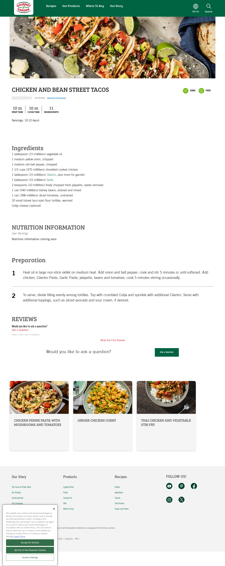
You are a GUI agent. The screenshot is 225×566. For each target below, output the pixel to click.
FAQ (64, 503)
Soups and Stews (122, 508)
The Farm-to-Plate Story (21, 486)
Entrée (117, 486)
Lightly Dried (68, 486)
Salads (117, 497)
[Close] (54, 524)
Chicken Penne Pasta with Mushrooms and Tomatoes (39, 416)
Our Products (71, 6)
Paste (65, 492)
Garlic (50, 180)
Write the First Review (56, 98)
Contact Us (67, 497)
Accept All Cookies (30, 558)
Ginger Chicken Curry (102, 416)
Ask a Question (20, 330)
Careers (15, 514)
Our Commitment (19, 508)
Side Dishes (119, 503)
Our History (16, 492)
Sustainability (17, 497)
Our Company (17, 503)
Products (70, 477)
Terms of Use (58, 538)
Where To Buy (95, 6)
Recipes (51, 6)
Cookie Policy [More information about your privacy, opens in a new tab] (19, 551)
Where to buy (68, 508)
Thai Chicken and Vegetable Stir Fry (166, 416)
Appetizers (119, 492)
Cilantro (51, 174)
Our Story (116, 6)
